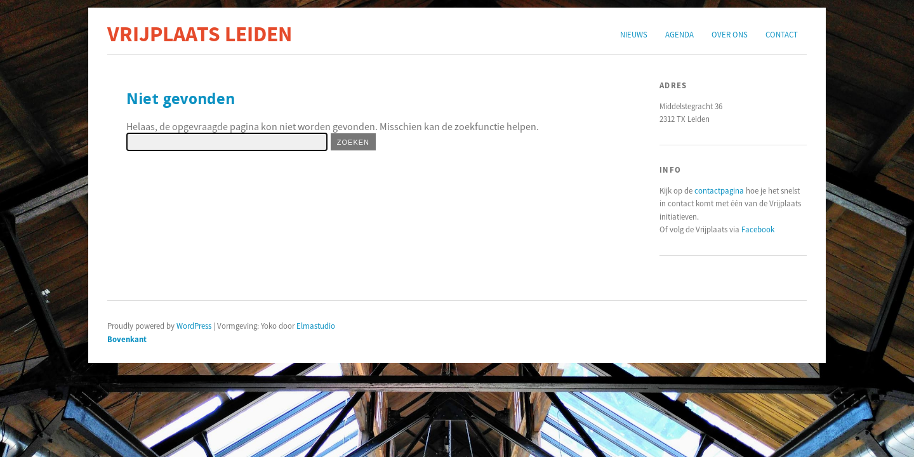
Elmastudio (315, 326)
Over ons (730, 34)
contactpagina (719, 190)
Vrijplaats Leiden (199, 33)
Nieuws (633, 34)
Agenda (679, 34)
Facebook (757, 229)
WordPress (193, 326)
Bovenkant (127, 339)
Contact (781, 34)
